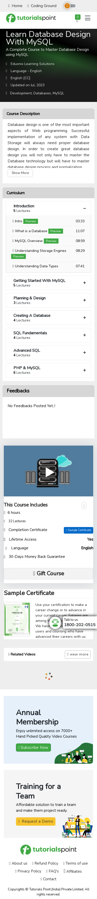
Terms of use (75, 863)
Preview (30, 221)
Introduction (50, 208)
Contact (48, 879)
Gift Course (48, 573)
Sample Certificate (78, 530)
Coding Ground (41, 5)
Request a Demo (35, 821)
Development (21, 93)
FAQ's (52, 871)
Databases (42, 93)
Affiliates (73, 871)
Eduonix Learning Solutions (32, 63)
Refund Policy (45, 863)
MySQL (58, 93)
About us (18, 863)
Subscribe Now (33, 747)
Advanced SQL (50, 353)
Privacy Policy (28, 871)
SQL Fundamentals (50, 335)
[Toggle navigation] (87, 18)
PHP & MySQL (50, 370)
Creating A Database (50, 318)
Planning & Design (50, 300)
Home (15, 5)
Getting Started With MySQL (50, 283)
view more (77, 654)
